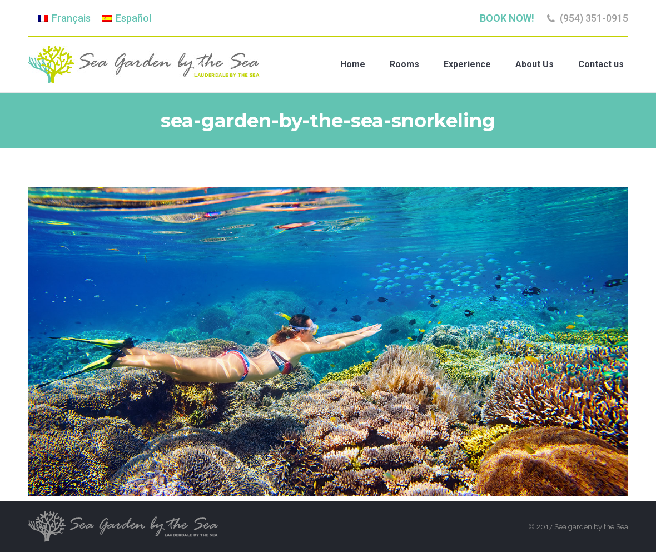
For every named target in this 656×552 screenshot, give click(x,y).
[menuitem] (64, 18)
